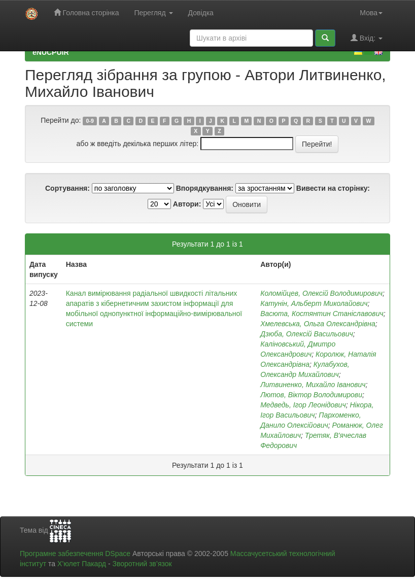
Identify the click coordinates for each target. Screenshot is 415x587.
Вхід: (367, 37)
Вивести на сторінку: (333, 188)
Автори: (187, 204)
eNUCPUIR (50, 52)
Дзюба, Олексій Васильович (306, 334)
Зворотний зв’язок (141, 564)
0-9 (90, 121)
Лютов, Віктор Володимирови (311, 395)
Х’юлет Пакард (81, 564)
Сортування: (67, 188)
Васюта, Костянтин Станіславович (322, 313)
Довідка (201, 13)
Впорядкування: (204, 188)
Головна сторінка (86, 12)
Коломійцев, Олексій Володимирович (321, 293)
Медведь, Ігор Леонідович (303, 405)
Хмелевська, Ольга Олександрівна (317, 324)
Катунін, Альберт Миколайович (313, 303)
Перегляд (153, 13)
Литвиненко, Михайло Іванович (312, 385)
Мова (371, 13)
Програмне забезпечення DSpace (75, 553)
